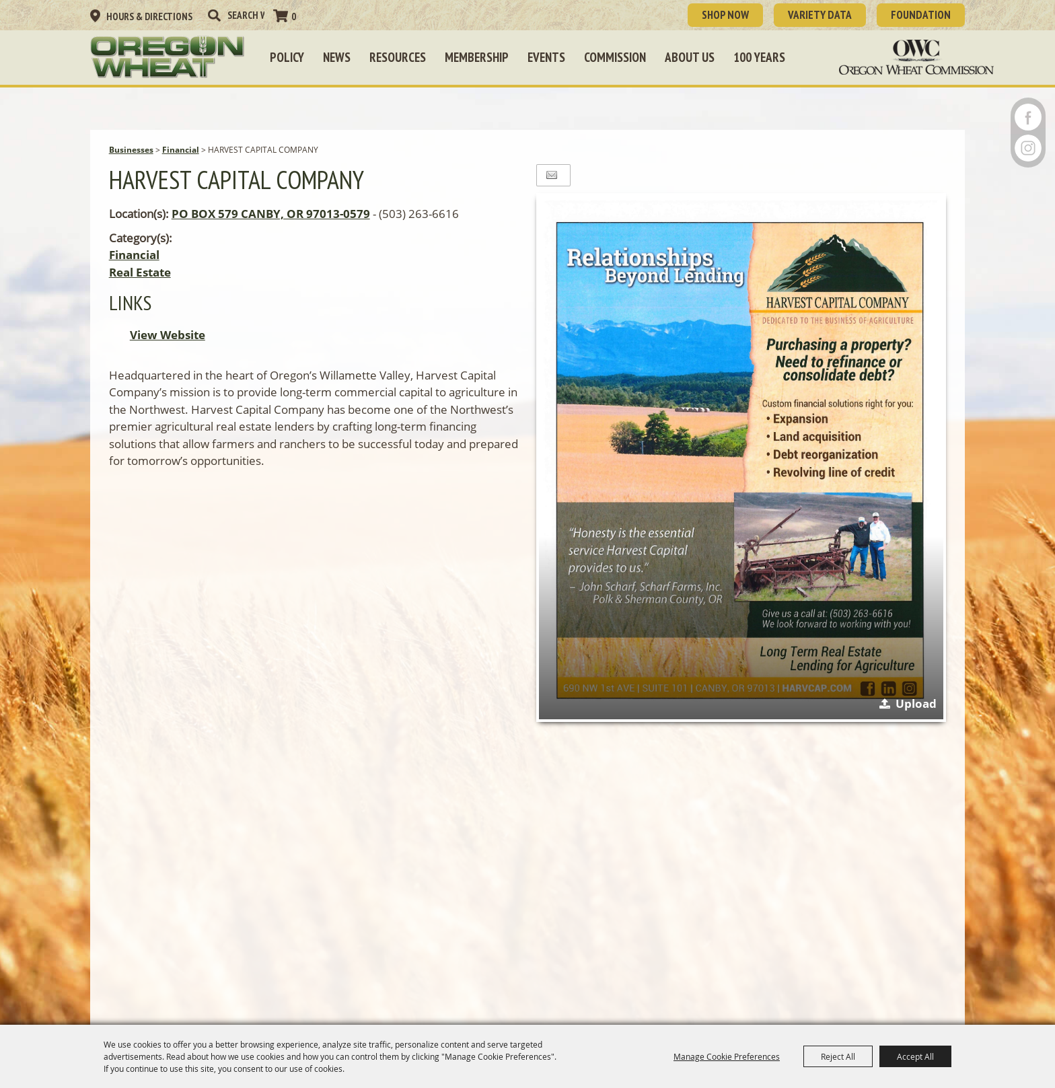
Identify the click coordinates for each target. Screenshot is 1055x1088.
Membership (477, 57)
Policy (287, 57)
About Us (690, 57)
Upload (916, 703)
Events (546, 57)
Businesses (131, 149)
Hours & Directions (149, 16)
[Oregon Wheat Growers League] (167, 57)
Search (214, 15)
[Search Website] (246, 15)
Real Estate (140, 272)
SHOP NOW (725, 14)
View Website (167, 334)
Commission (615, 57)
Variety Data (820, 14)
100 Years (759, 57)
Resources (397, 57)
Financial (180, 149)
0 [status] (293, 16)
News (337, 57)
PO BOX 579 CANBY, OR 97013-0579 (271, 213)
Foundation (921, 14)
